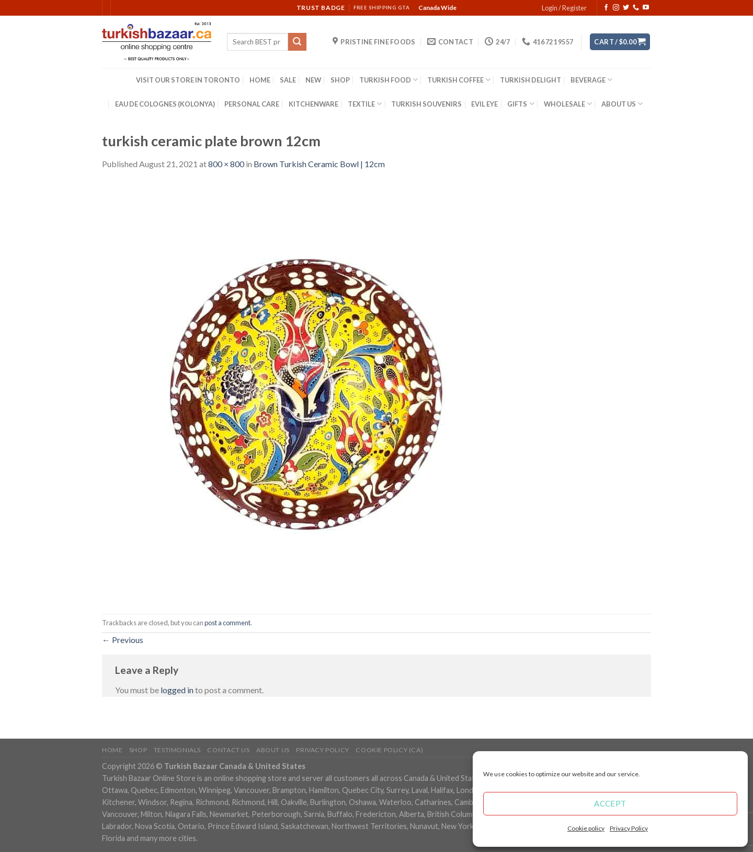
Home (112, 750)
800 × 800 (226, 164)
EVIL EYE (484, 104)
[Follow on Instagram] (616, 7)
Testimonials (177, 750)
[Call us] (636, 7)
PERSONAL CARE (251, 104)
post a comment (227, 622)
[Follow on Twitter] (626, 7)
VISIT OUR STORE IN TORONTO (188, 80)
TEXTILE (365, 104)
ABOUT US (622, 104)
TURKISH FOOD (388, 80)
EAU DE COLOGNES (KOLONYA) (165, 104)
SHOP (340, 80)
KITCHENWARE (313, 104)
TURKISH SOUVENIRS (426, 104)
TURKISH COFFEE (458, 80)
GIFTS (520, 104)
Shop (138, 750)
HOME (259, 80)
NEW (313, 80)
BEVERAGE (591, 80)
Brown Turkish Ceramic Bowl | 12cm (319, 164)
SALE (288, 80)
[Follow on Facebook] (606, 7)
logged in (177, 690)
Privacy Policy (629, 828)
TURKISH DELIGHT (530, 80)
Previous (122, 640)
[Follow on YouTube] (646, 7)
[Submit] (297, 42)
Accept (610, 803)
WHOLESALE (568, 104)
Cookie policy (585, 828)
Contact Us (228, 750)
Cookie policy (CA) (389, 750)
